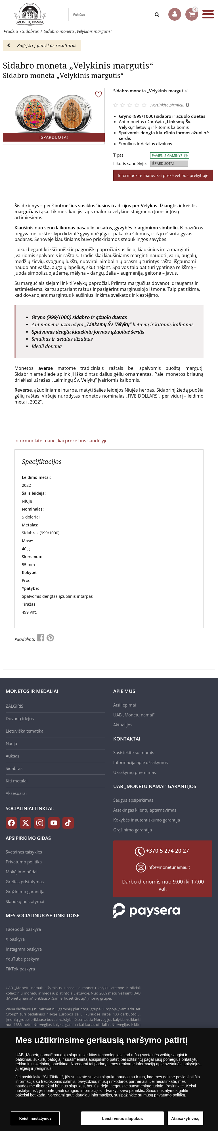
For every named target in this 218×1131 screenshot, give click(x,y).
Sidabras (14, 768)
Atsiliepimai (124, 705)
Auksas (12, 756)
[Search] (157, 14)
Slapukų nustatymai (25, 901)
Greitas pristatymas (25, 881)
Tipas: (119, 155)
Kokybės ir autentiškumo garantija (146, 820)
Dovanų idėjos (20, 718)
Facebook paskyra (23, 929)
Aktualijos (122, 724)
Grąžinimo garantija (132, 830)
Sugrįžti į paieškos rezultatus (41, 45)
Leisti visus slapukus (122, 1121)
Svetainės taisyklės (24, 852)
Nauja (11, 743)
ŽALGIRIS (14, 706)
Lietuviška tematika (24, 731)
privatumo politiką (169, 1098)
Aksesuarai (16, 793)
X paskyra (15, 939)
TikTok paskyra (20, 969)
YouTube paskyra (22, 959)
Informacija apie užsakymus (140, 762)
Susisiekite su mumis (133, 752)
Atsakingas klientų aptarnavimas (144, 810)
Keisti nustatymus (35, 1121)
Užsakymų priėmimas (134, 772)
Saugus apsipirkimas (133, 800)
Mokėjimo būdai (21, 871)
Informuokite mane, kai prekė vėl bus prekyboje (163, 175)
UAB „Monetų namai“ (133, 715)
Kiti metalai (17, 781)
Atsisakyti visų (185, 1121)
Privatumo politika (24, 862)
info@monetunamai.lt (168, 867)
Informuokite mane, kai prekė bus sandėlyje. (61, 441)
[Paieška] (110, 14)
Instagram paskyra (24, 949)
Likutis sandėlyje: (130, 163)
